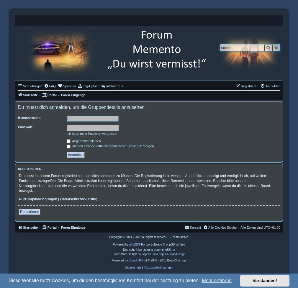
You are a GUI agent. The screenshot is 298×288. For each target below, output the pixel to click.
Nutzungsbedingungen (38, 199)
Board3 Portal (138, 260)
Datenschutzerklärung (78, 199)
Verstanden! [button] (265, 280)
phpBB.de (168, 249)
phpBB (133, 244)
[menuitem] (50, 86)
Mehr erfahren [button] (217, 280)
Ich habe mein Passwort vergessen (92, 133)
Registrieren (29, 212)
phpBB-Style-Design (172, 254)
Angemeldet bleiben (84, 141)
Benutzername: (29, 118)
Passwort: (26, 127)
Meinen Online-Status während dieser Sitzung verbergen (110, 146)
